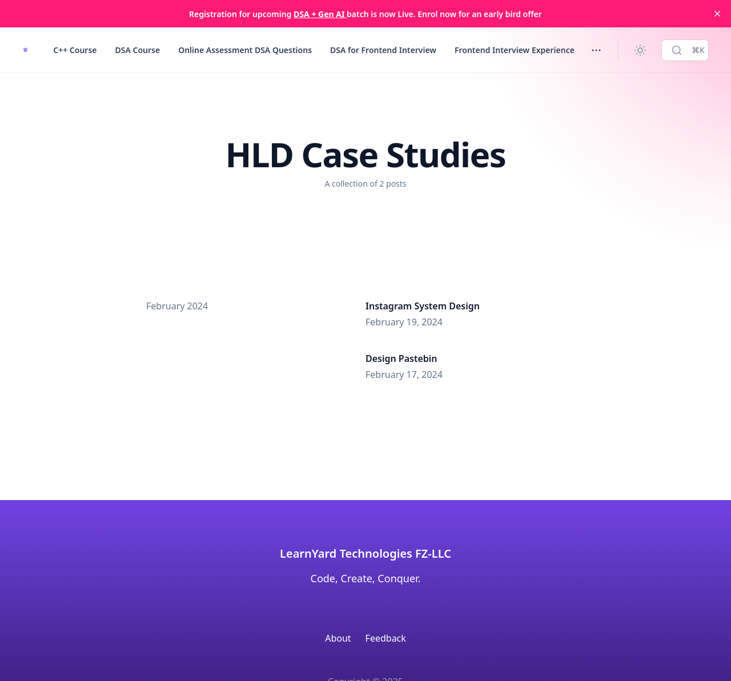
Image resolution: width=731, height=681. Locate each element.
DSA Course (137, 50)
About (338, 638)
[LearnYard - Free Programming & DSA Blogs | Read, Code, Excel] (25, 50)
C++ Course (75, 50)
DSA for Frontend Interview (383, 50)
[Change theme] (640, 50)
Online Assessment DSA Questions (245, 50)
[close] (717, 14)
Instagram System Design (423, 306)
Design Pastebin (401, 358)
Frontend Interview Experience (515, 50)
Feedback (386, 638)
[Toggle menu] (596, 50)
